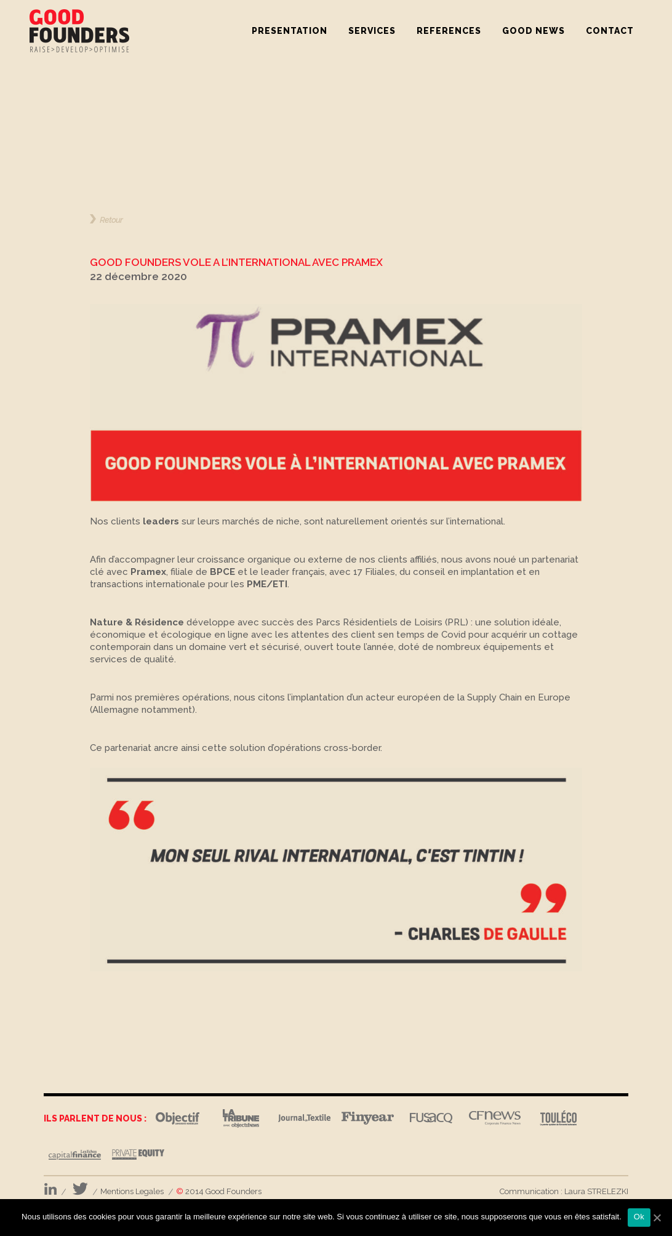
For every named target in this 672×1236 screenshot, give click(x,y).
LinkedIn (50, 1188)
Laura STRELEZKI (596, 1191)
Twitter (80, 1188)
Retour (111, 219)
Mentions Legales (132, 1191)
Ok (639, 1216)
